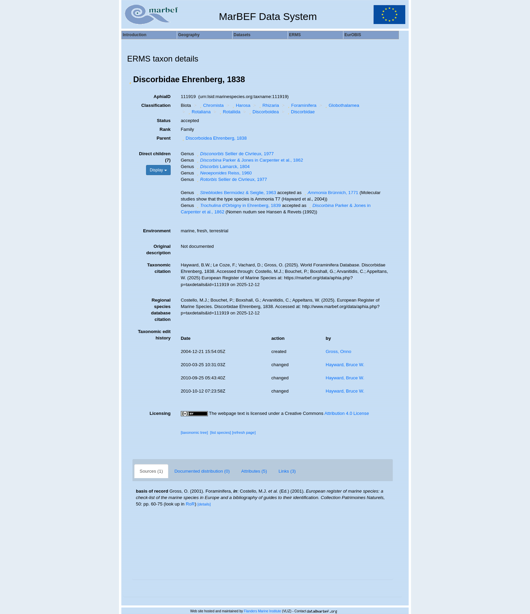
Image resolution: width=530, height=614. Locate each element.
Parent (163, 138)
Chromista (211, 105)
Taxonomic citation (158, 268)
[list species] (220, 432)
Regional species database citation (161, 310)
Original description (158, 249)
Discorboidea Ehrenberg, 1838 (214, 138)
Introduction (134, 34)
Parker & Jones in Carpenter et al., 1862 (249, 160)
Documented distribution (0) (202, 471)
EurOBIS (352, 34)
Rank (165, 129)
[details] (204, 504)
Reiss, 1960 (223, 172)
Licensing (159, 413)
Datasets (242, 34)
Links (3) (287, 471)
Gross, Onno (339, 351)
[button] (130, 79)
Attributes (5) (254, 471)
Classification (156, 105)
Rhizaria (268, 105)
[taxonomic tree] (194, 432)
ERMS (295, 34)
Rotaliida (229, 111)
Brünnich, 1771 (330, 192)
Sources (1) (151, 471)
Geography (188, 34)
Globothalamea (341, 105)
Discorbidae (300, 111)
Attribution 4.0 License (346, 413)
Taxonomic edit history (154, 334)
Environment (156, 230)
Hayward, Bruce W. (345, 364)
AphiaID (161, 96)
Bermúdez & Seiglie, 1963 (235, 192)
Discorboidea (263, 111)
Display (158, 170)
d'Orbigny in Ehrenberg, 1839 (238, 205)
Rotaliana (199, 111)
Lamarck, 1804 (222, 166)
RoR (190, 503)
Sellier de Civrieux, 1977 (234, 153)
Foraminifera (301, 105)
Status (164, 120)
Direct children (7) (154, 157)
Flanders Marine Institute (262, 611)
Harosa (240, 105)
